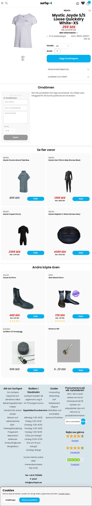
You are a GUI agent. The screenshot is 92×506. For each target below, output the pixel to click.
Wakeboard (54, 403)
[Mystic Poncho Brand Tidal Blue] (23, 192)
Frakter (12, 407)
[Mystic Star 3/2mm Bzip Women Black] (68, 192)
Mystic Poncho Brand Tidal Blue (16, 160)
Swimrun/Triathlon (54, 418)
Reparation (13, 436)
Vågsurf (54, 407)
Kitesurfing (54, 396)
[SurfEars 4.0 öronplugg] (23, 364)
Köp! (81, 199)
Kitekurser (12, 439)
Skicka (83, 421)
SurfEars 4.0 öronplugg (12, 332)
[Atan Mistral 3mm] (68, 310)
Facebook (75, 452)
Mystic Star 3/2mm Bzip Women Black (64, 160)
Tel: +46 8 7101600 (33, 475)
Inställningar (10, 500)
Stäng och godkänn (29, 500)
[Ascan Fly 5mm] (23, 310)
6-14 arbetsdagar (57, 36)
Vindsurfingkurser (13, 443)
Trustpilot (75, 464)
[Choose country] (77, 3)
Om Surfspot (13, 392)
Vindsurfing (54, 392)
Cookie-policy (64, 494)
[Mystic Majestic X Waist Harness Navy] (68, 246)
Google (75, 441)
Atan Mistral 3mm (56, 278)
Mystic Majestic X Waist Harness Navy (64, 214)
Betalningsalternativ (12, 403)
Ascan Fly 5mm (9, 278)
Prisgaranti (13, 432)
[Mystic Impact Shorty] (23, 246)
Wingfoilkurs (12, 446)
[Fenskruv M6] (68, 362)
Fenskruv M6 (54, 329)
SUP (54, 400)
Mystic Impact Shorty (12, 214)
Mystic (67, 10)
